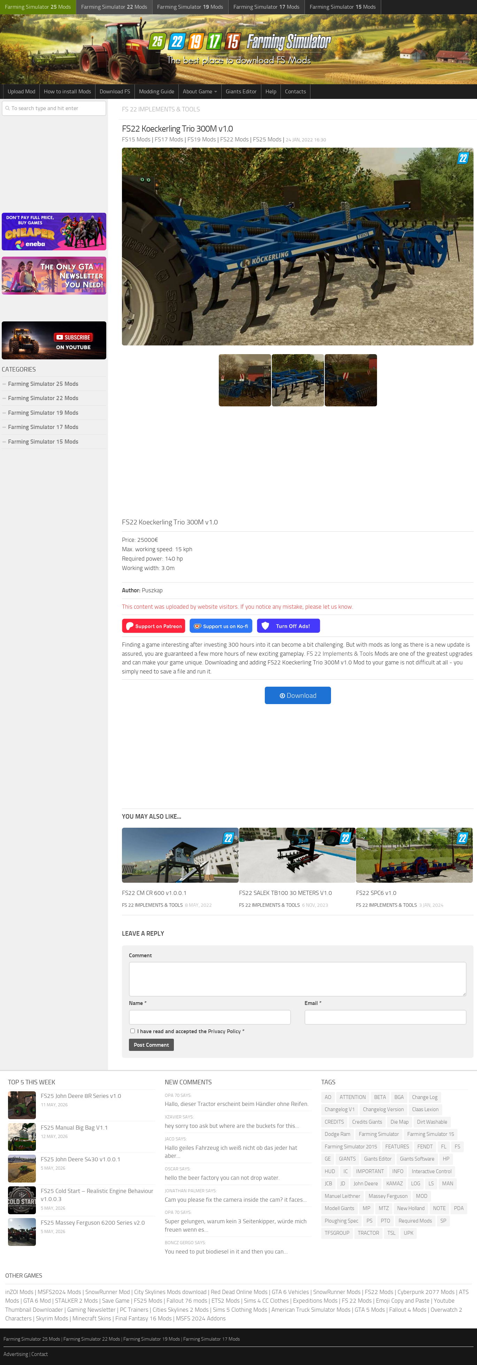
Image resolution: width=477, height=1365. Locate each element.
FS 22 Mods (357, 1300)
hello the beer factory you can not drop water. (222, 1177)
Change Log (425, 1097)
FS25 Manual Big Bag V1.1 (74, 1127)
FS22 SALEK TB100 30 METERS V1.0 (285, 892)
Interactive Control (432, 1171)
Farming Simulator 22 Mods (43, 398)
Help (271, 91)
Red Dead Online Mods (239, 1291)
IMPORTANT (370, 1171)
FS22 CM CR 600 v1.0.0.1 (154, 892)
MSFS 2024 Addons (201, 1318)
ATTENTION (353, 1097)
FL (443, 1146)
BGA (399, 1097)
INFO (397, 1171)
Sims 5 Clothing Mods (240, 1309)
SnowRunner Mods (337, 1291)
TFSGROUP (337, 1233)
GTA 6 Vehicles (290, 1291)
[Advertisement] (298, 464)
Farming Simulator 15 (430, 1134)
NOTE (439, 1208)
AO (328, 1097)
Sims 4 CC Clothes (266, 1300)
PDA (459, 1208)
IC (346, 1171)
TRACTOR (368, 1233)
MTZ (384, 1208)
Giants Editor (241, 91)
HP (446, 1159)
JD (342, 1183)
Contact (39, 1354)
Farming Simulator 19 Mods (43, 412)
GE (328, 1159)
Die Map (400, 1121)
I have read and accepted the (187, 1031)
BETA (380, 1097)
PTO (385, 1220)
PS (369, 1220)
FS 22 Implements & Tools (163, 109)
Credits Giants (367, 1121)
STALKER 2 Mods (76, 1300)
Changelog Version (383, 1109)
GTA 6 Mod (37, 1300)
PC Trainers (134, 1309)
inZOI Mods (19, 1291)
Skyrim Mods (52, 1318)
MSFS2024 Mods (59, 1291)
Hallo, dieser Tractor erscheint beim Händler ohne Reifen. (237, 1103)
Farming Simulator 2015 (351, 1146)
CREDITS (334, 1121)
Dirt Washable (432, 1121)
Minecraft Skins (91, 1318)
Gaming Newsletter (91, 1309)
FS (457, 1146)
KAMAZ (394, 1183)
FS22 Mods (379, 1291)
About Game (197, 91)
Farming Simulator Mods (37, 7)
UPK (408, 1233)
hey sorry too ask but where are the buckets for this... (232, 1125)
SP (443, 1220)
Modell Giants (339, 1208)
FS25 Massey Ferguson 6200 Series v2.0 (93, 1222)
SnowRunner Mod (107, 1291)
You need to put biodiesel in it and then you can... (226, 1251)
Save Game (116, 1300)
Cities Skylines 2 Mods (181, 1309)
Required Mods (415, 1220)
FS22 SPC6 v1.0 (376, 892)
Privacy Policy (224, 1031)
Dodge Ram (338, 1134)
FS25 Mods (148, 1300)
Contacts (295, 91)
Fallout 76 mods (187, 1300)
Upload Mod (21, 91)
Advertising (15, 1354)
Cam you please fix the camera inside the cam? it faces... (236, 1199)
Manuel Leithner (342, 1196)
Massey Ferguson (388, 1196)
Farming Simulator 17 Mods (43, 426)
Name (138, 1003)
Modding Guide (156, 91)
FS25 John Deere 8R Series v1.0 (81, 1095)
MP (366, 1208)
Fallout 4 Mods (407, 1309)
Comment (140, 955)
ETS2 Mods (225, 1300)
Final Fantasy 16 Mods (143, 1318)
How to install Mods (67, 91)
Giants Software (417, 1159)
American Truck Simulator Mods (311, 1309)
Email (313, 1003)
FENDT (425, 1146)
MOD (422, 1196)
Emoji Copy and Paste (403, 1300)
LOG (415, 1183)
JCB (328, 1183)
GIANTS (347, 1159)
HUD (330, 1171)
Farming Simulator (379, 1134)
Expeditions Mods (315, 1300)
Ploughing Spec (341, 1220)
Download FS (115, 91)
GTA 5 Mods (370, 1309)
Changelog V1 (340, 1109)
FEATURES (397, 1146)
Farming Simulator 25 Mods (43, 383)
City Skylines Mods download (170, 1291)
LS (431, 1183)
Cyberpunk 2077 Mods (426, 1291)
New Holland (411, 1208)
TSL (391, 1233)
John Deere (366, 1183)
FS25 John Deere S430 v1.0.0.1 (81, 1158)
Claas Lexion (425, 1109)
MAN (447, 1183)
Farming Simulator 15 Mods (43, 441)
